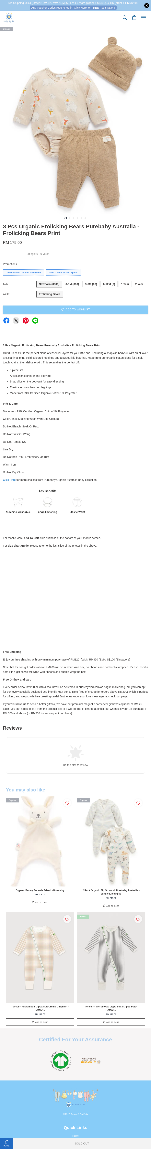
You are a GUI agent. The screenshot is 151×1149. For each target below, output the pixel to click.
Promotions (10, 264)
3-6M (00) (91, 284)
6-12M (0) (109, 284)
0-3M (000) (72, 284)
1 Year (125, 284)
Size (5, 283)
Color (6, 293)
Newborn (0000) (49, 284)
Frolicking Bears (50, 294)
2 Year (139, 284)
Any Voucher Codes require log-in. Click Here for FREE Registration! (73, 7)
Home (75, 1135)
